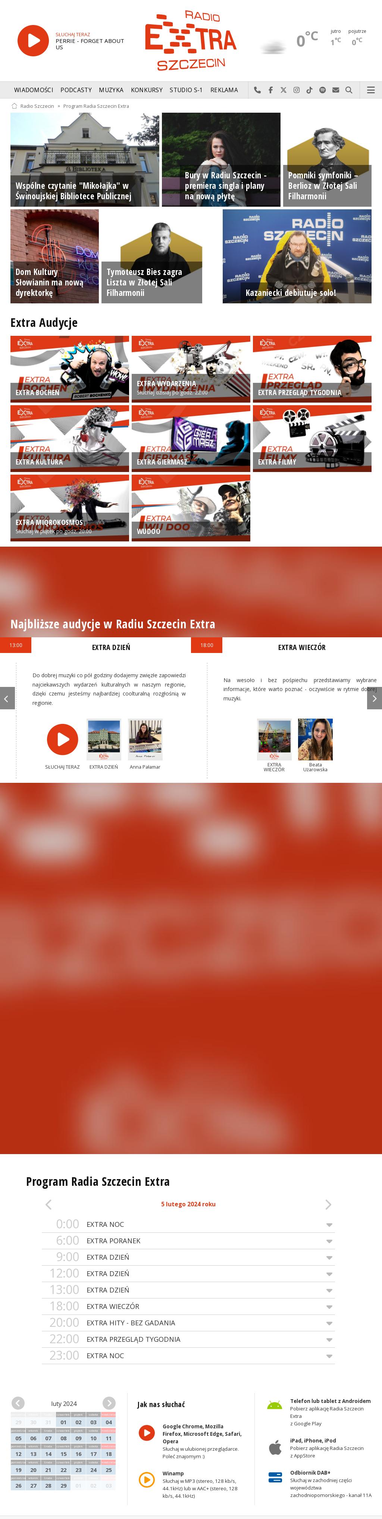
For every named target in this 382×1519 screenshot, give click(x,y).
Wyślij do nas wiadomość (335, 90)
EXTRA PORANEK (188, 1241)
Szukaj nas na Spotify (322, 90)
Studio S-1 (186, 90)
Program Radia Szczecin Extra (96, 106)
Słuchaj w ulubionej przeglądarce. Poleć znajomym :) (202, 1441)
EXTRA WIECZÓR (188, 1306)
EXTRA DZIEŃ (188, 1257)
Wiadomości (33, 90)
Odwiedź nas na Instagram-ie (296, 90)
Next (374, 698)
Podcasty (75, 90)
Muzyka (111, 90)
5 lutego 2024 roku (188, 1204)
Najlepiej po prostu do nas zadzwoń (257, 90)
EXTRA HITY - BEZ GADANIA (188, 1323)
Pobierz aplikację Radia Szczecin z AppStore (326, 1448)
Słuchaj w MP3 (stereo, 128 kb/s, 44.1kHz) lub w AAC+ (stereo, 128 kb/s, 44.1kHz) (200, 1484)
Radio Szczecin (33, 106)
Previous (7, 698)
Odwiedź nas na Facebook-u (270, 90)
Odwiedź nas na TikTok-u (309, 90)
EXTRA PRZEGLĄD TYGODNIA (188, 1339)
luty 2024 (63, 1404)
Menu (371, 90)
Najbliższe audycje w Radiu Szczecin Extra (112, 624)
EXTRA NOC (188, 1224)
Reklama (224, 90)
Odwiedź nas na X (283, 90)
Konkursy (147, 90)
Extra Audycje (44, 322)
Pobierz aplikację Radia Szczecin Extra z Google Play (330, 1412)
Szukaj (349, 90)
